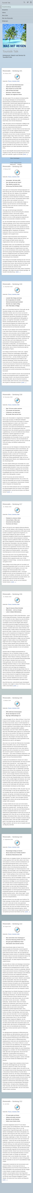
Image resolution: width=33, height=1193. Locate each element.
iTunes (9, 81)
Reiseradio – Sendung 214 (12, 837)
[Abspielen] (17, 77)
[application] (16, 79)
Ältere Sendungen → (15, 158)
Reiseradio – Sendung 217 (12, 504)
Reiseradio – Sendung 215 (12, 698)
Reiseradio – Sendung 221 (12, 71)
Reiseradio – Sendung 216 (12, 594)
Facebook (31, 2)
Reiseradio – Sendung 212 (12, 1101)
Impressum (13, 164)
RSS (24, 2)
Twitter (27, 2)
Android (14, 81)
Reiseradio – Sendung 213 (12, 924)
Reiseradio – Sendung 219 (12, 284)
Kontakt (19, 164)
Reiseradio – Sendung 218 (12, 394)
